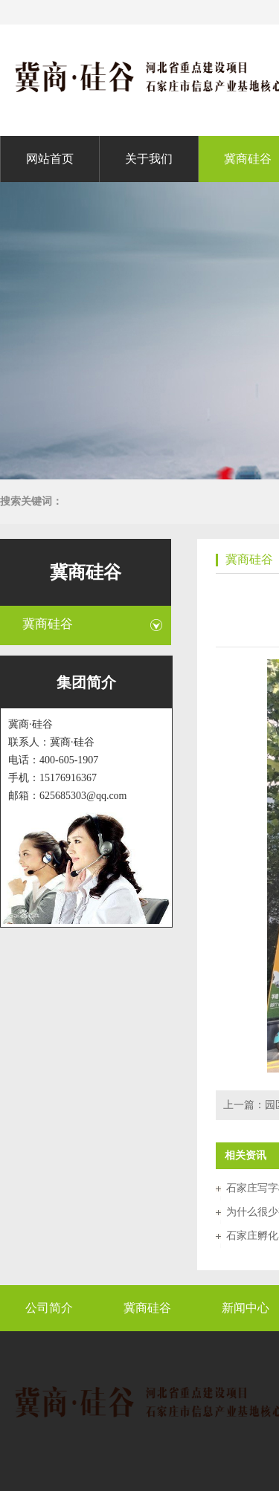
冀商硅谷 (248, 158)
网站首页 (50, 158)
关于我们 (149, 158)
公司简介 (49, 1307)
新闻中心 (245, 1307)
